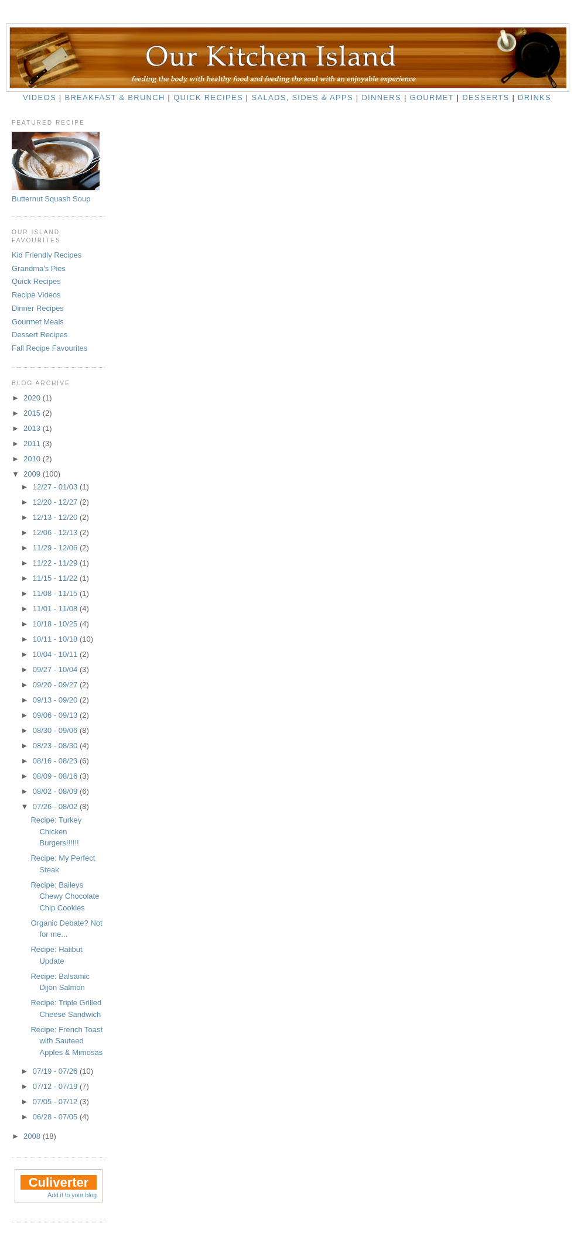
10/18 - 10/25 (56, 623)
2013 (33, 428)
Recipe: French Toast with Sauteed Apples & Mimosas (66, 1041)
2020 (33, 397)
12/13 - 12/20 (56, 517)
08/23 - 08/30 (56, 745)
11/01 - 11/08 (56, 608)
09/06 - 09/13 (56, 715)
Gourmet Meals (38, 321)
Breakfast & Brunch (114, 97)
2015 (33, 413)
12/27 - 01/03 (56, 486)
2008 (33, 1136)
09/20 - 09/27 (56, 684)
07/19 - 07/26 (56, 1071)
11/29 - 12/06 (56, 547)
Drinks (534, 97)
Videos (39, 97)
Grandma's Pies (39, 268)
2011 (33, 443)
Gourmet (432, 97)
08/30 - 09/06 (56, 730)
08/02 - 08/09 (56, 791)
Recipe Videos (36, 294)
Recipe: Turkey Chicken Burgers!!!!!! (55, 831)
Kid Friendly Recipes (46, 255)
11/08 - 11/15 (56, 593)
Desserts (485, 97)
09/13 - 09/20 (56, 700)
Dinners (381, 97)
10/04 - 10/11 (56, 654)
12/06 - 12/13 (56, 532)
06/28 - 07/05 (56, 1116)
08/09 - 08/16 (56, 776)
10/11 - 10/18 (56, 639)
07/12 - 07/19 (56, 1086)
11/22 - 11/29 (56, 563)
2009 (33, 474)
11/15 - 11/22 (56, 578)
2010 (33, 458)
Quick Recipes (208, 97)
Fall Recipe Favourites (49, 348)
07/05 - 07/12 (56, 1101)
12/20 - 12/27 (56, 502)
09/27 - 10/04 (56, 669)
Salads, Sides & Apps (302, 97)
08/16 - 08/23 (56, 760)
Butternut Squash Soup (51, 198)
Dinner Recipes (38, 308)
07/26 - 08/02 (56, 806)
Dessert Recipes (39, 334)
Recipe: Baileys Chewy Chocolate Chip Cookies (64, 896)
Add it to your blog (72, 1195)
